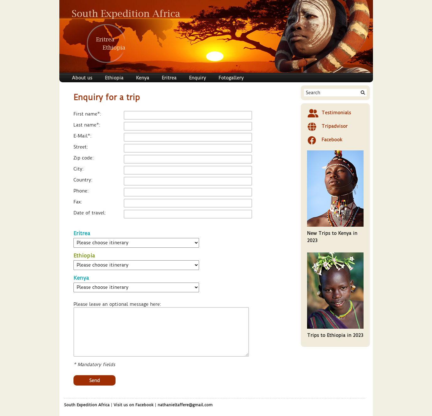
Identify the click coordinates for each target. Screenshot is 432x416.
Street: (80, 147)
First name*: (87, 114)
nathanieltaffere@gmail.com (185, 404)
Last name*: (86, 125)
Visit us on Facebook (134, 404)
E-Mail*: (82, 136)
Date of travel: (89, 213)
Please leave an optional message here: (117, 304)
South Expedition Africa (87, 404)
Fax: (77, 202)
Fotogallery (231, 78)
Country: (83, 180)
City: (78, 169)
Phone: (81, 191)
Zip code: (83, 158)
